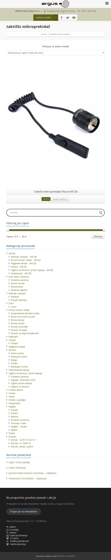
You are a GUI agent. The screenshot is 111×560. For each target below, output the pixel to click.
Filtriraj (98, 236)
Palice (12, 396)
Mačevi (14, 416)
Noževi (12, 349)
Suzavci (12, 436)
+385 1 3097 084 (88, 11)
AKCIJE (12, 253)
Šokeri (12, 433)
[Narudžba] (55, 52)
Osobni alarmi (16, 389)
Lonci (13, 306)
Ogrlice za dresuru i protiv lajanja (25, 373)
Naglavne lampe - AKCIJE (23, 263)
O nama (14, 538)
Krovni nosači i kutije (19, 309)
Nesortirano (17, 286)
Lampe (12, 339)
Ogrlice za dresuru (20, 386)
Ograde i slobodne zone (23, 379)
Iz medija (14, 529)
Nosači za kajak (19, 329)
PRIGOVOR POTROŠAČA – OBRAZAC (28, 478)
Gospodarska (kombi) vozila (25, 313)
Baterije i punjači (17, 293)
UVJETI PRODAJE (17, 467)
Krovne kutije (17, 319)
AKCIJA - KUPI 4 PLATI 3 (23, 439)
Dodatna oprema (20, 280)
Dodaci (14, 343)
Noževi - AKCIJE (19, 266)
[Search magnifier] (101, 212)
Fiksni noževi (17, 353)
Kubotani (13, 336)
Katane (14, 413)
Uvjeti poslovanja (18, 535)
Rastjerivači (14, 403)
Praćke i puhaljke (17, 399)
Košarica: (47, 17)
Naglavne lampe (17, 346)
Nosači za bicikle (19, 326)
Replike (12, 406)
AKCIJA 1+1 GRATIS (21, 443)
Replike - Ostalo (19, 426)
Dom (11, 303)
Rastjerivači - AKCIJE (21, 273)
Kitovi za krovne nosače (23, 316)
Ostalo (14, 363)
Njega (14, 359)
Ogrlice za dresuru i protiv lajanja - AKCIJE (32, 270)
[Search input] (53, 212)
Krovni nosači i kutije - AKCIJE (26, 260)
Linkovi (12, 532)
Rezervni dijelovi (19, 289)
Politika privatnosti (19, 541)
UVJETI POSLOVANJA (19, 462)
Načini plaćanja (18, 544)
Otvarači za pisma (20, 419)
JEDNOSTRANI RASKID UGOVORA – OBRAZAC (33, 473)
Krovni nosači (18, 283)
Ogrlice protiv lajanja (21, 383)
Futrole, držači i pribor (22, 446)
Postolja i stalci (18, 423)
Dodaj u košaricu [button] (60, 199)
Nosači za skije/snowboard (25, 333)
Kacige (14, 409)
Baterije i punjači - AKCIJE (24, 256)
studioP (71, 556)
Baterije (15, 296)
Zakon (12, 526)
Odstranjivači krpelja (19, 369)
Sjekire (14, 429)
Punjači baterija (19, 299)
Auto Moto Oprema (19, 276)
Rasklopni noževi (19, 366)
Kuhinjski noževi (19, 356)
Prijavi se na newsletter (23, 511)
